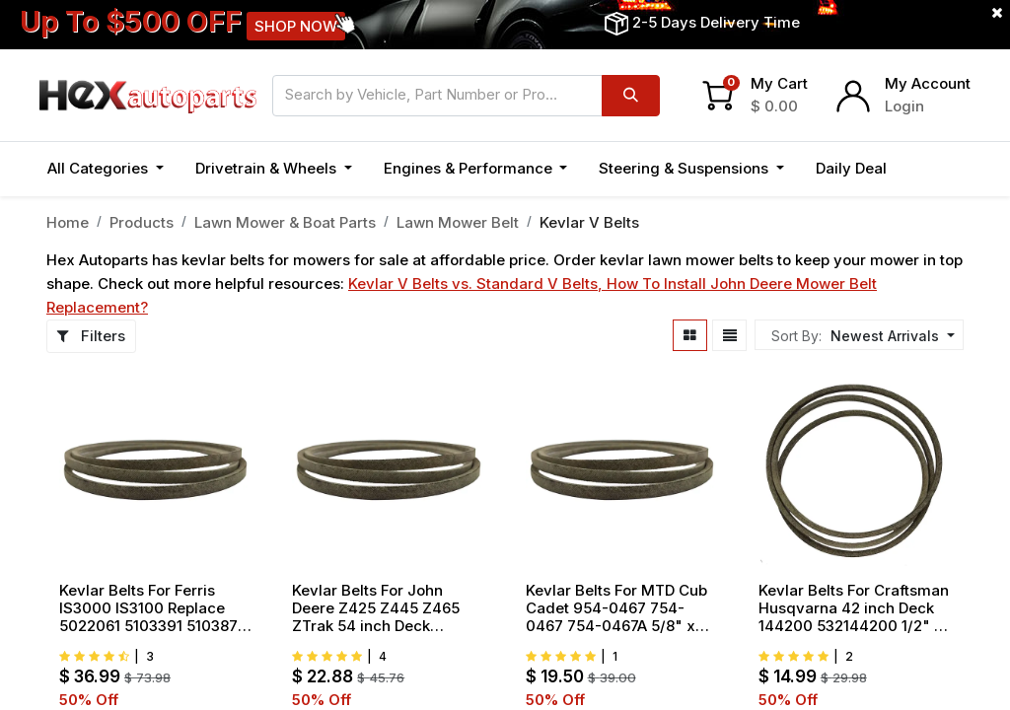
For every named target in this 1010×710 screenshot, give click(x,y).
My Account (928, 83)
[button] (924, 169)
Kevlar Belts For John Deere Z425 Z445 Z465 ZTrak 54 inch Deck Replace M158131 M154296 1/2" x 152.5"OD (386, 608)
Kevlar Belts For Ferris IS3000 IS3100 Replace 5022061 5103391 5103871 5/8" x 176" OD (151, 608)
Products (141, 222)
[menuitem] (851, 169)
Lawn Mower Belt (458, 222)
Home (67, 222)
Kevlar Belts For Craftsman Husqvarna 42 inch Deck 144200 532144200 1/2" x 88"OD (853, 608)
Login (904, 106)
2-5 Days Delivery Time (716, 22)
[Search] (631, 95)
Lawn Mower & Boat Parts (285, 222)
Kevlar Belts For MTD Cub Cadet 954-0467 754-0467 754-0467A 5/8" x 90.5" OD (616, 608)
